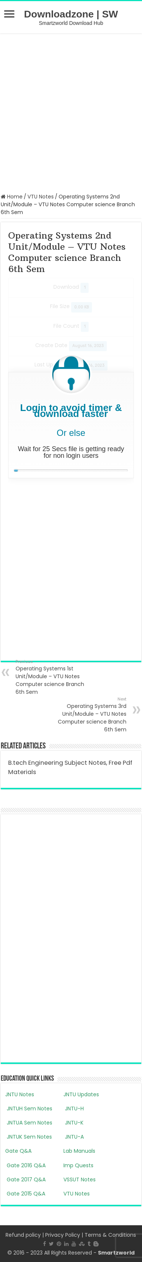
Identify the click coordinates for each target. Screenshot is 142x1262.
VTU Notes (40, 196)
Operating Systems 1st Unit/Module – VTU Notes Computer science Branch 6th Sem (54, 677)
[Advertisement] (71, 112)
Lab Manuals (79, 1151)
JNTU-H (73, 1108)
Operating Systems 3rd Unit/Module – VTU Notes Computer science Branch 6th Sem (88, 714)
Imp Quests (78, 1165)
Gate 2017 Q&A (25, 1179)
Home (12, 196)
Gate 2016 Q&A (25, 1165)
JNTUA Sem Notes (28, 1122)
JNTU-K (73, 1122)
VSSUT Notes (79, 1179)
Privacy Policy (62, 1235)
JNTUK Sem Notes (28, 1136)
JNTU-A (73, 1136)
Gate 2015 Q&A (25, 1193)
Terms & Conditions (110, 1235)
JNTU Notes (19, 1094)
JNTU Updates (81, 1094)
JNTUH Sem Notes (28, 1108)
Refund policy (23, 1235)
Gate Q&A (18, 1151)
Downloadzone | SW (71, 14)
